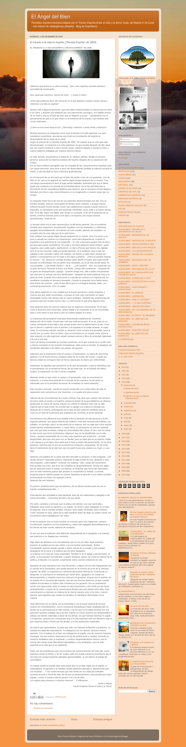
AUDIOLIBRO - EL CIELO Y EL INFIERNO (137, 315)
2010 (123, 463)
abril (126, 422)
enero (126, 429)
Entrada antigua (102, 719)
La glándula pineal (131, 392)
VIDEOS (122, 215)
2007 (123, 475)
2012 (123, 456)
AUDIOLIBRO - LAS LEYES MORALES (135, 251)
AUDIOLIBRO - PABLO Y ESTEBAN (134, 300)
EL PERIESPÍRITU (127, 591)
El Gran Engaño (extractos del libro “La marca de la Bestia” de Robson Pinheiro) (143, 514)
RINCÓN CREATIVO (127, 212)
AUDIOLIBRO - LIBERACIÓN (131, 296)
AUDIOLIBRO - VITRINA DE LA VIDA (135, 278)
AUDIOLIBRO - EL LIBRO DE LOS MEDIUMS (142, 532)
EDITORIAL (124, 185)
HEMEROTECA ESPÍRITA (130, 195)
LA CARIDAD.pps (126, 339)
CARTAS (122, 178)
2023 (123, 367)
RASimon (98, 736)
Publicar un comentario (43, 708)
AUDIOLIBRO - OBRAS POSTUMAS (134, 306)
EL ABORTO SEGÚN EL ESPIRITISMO (135, 498)
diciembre (128, 385)
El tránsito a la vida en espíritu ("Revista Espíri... (136, 397)
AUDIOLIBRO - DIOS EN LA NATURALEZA (137, 247)
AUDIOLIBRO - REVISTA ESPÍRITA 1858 (136, 244)
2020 (123, 378)
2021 (123, 375)
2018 (123, 434)
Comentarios (126, 144)
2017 (123, 437)
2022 (123, 371)
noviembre (128, 403)
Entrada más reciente (42, 719)
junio (126, 414)
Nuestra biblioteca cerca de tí (131, 205)
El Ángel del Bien (50, 17)
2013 (123, 452)
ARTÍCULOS (60, 697)
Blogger (125, 736)
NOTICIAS (123, 202)
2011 (123, 460)
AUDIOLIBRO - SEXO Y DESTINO (133, 266)
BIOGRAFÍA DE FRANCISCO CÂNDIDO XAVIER (143, 624)
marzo (127, 425)
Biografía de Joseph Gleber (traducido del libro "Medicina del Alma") (142, 574)
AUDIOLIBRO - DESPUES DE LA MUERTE (137, 241)
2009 (123, 467)
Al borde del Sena (130, 388)
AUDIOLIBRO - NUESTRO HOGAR (134, 330)
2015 (123, 445)
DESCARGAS (125, 181)
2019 (123, 382)
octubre (127, 407)
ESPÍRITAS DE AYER (128, 188)
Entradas (125, 139)
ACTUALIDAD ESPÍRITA (129, 168)
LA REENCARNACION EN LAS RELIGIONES (141, 663)
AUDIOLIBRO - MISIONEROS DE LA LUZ (137, 269)
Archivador (123, 158)
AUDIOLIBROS (125, 175)
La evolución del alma (139, 606)
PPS (120, 209)
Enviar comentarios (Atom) (53, 725)
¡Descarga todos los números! (131, 226)
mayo (126, 418)
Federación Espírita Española (131, 353)
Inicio (74, 719)
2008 (123, 471)
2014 (123, 449)
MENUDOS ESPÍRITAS (129, 198)
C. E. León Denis (126, 357)
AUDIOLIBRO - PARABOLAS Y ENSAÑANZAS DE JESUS (132, 230)
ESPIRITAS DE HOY (127, 192)
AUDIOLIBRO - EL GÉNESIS (131, 293)
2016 (123, 441)
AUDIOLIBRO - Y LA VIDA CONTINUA (135, 303)
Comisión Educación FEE (129, 350)
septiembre (129, 410)
